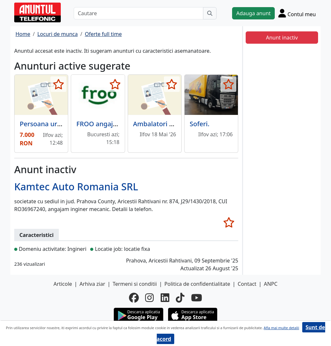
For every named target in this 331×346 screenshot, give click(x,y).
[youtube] (196, 297)
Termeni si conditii (134, 283)
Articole (63, 283)
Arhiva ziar (92, 283)
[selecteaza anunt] (58, 84)
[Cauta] (210, 13)
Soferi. (199, 123)
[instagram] (149, 297)
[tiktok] (180, 297)
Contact (247, 283)
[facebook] (134, 297)
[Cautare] (138, 13)
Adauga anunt (253, 13)
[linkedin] (165, 297)
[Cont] (297, 13)
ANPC (270, 283)
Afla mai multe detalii (281, 327)
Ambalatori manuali (163, 123)
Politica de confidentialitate (197, 283)
